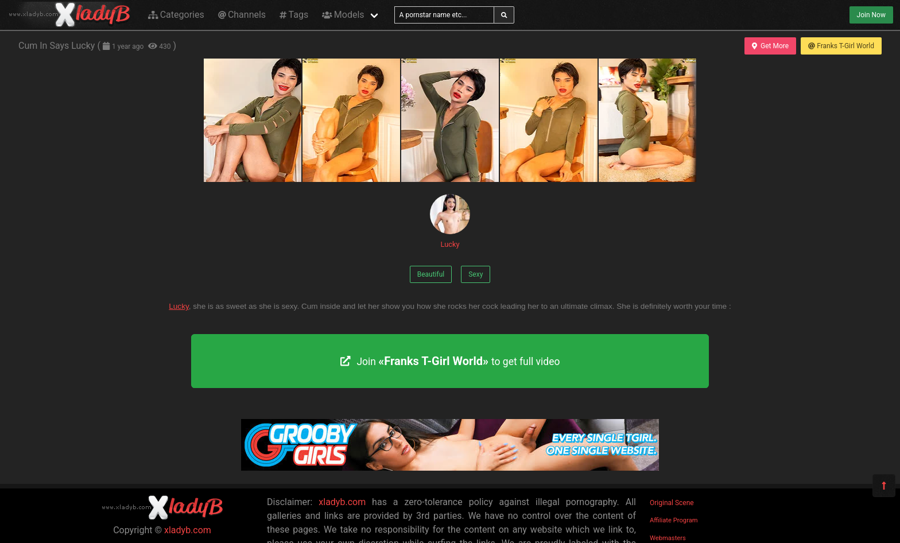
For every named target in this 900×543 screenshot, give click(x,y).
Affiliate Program (674, 520)
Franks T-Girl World (841, 46)
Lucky (450, 221)
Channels (242, 14)
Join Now (871, 15)
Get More (770, 46)
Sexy (475, 274)
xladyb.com (187, 530)
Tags (294, 14)
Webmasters (668, 538)
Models (343, 14)
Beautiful (431, 274)
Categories (176, 14)
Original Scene (672, 503)
